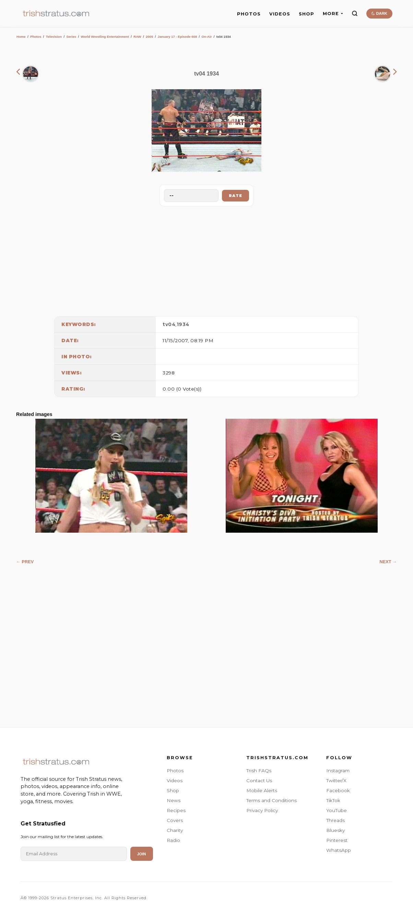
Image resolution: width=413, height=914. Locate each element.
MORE (333, 13)
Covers (175, 820)
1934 (183, 324)
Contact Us (259, 780)
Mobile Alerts (261, 790)
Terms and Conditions (271, 800)
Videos (174, 780)
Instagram (338, 770)
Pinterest (336, 840)
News (173, 800)
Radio (173, 840)
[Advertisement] (206, 259)
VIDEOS (279, 13)
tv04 (169, 324)
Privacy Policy (262, 810)
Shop (173, 790)
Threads (335, 820)
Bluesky (335, 830)
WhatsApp (338, 850)
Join (141, 854)
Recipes (176, 810)
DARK (379, 13)
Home (21, 36)
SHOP (306, 13)
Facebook (338, 790)
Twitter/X (336, 780)
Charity (175, 830)
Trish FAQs (258, 770)
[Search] (355, 13)
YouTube (336, 810)
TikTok (333, 800)
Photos (36, 36)
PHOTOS (249, 13)
